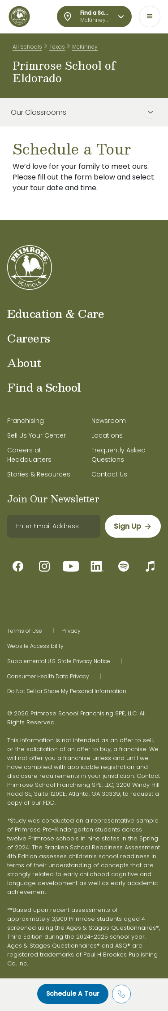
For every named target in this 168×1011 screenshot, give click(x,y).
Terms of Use (24, 631)
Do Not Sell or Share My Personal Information (66, 691)
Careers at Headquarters (29, 455)
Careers (28, 338)
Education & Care (55, 313)
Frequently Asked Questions (118, 455)
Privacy (71, 631)
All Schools (27, 46)
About (24, 363)
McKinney (85, 46)
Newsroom (108, 420)
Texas (57, 46)
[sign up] (133, 526)
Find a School (44, 387)
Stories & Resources (38, 474)
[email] (53, 526)
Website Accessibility (35, 646)
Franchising (25, 420)
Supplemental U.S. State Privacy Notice (58, 661)
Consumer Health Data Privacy (48, 676)
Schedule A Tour (72, 993)
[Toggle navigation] (149, 16)
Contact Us (109, 474)
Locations (107, 435)
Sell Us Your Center (36, 435)
